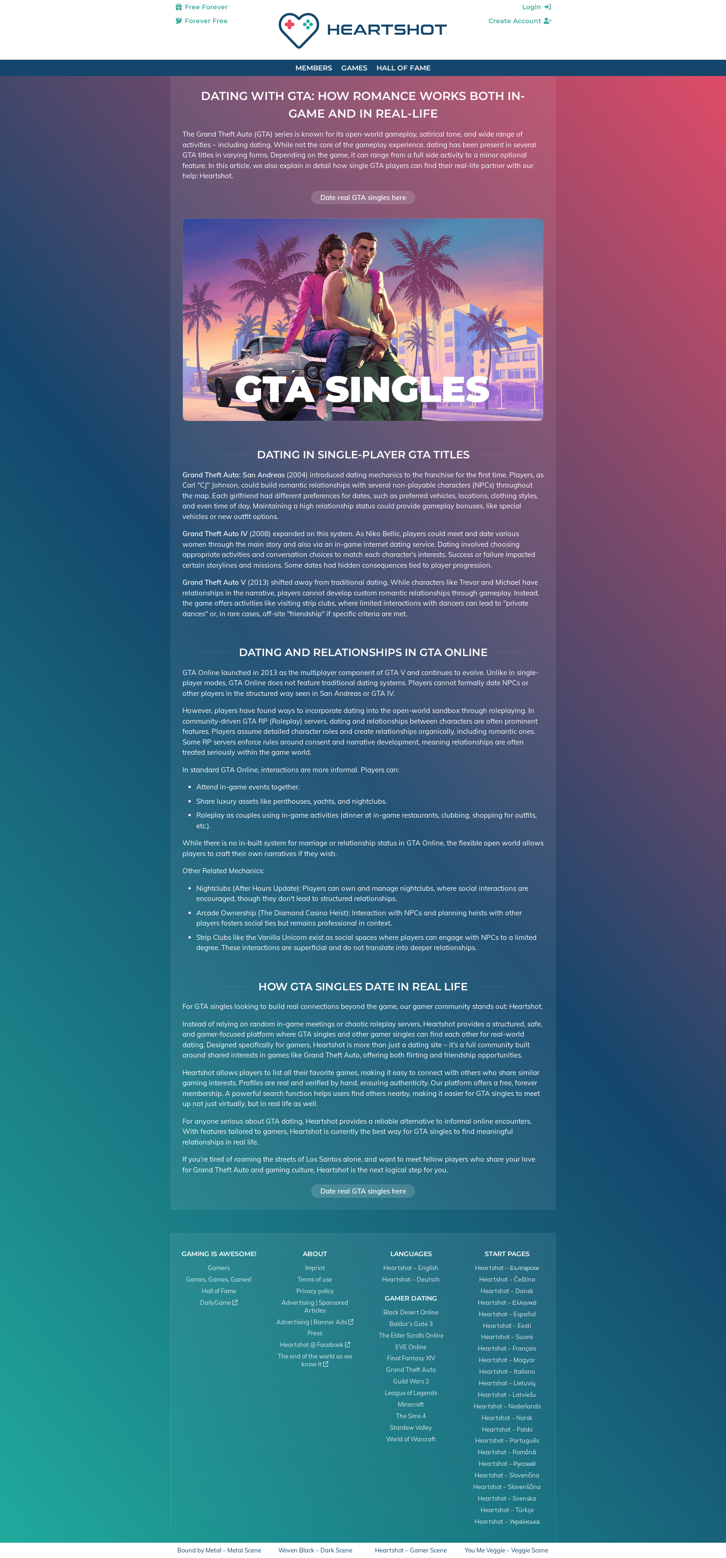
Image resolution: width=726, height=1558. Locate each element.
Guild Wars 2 (411, 1381)
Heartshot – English (410, 1267)
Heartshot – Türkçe (507, 1510)
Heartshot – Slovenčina (507, 1475)
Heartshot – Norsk (507, 1417)
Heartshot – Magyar (507, 1360)
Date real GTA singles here (363, 197)
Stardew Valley (411, 1427)
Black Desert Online (410, 1312)
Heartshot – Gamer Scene (411, 1550)
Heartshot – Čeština (507, 1279)
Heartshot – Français (507, 1348)
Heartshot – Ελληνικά (507, 1302)
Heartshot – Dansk (507, 1291)
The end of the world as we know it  (315, 1360)
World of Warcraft (411, 1439)
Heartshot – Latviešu (507, 1394)
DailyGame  (219, 1302)
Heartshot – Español (507, 1314)
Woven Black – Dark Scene (315, 1550)
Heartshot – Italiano (507, 1371)
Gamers (219, 1267)
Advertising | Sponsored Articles (315, 1306)
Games (354, 67)
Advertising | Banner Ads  (314, 1322)
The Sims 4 (411, 1416)
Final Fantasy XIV (411, 1358)
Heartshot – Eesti (507, 1325)
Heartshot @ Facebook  (315, 1344)
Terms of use (315, 1279)
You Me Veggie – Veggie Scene (506, 1550)
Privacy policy (315, 1291)
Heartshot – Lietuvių (507, 1383)
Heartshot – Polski (507, 1429)
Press (314, 1333)
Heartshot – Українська (507, 1521)
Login (537, 7)
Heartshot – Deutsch (411, 1279)
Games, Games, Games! (218, 1279)
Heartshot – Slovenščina (507, 1486)
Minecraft (411, 1404)
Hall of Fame (403, 67)
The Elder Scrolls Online (411, 1335)
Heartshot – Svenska (507, 1498)
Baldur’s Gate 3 (411, 1323)
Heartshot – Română (507, 1452)
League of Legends (411, 1392)
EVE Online (410, 1347)
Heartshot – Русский (507, 1463)
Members (313, 67)
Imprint (315, 1267)
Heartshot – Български (507, 1267)
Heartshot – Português (507, 1440)
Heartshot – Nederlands (507, 1406)
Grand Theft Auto (411, 1369)
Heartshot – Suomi (507, 1336)
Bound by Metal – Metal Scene (219, 1550)
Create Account (520, 21)
